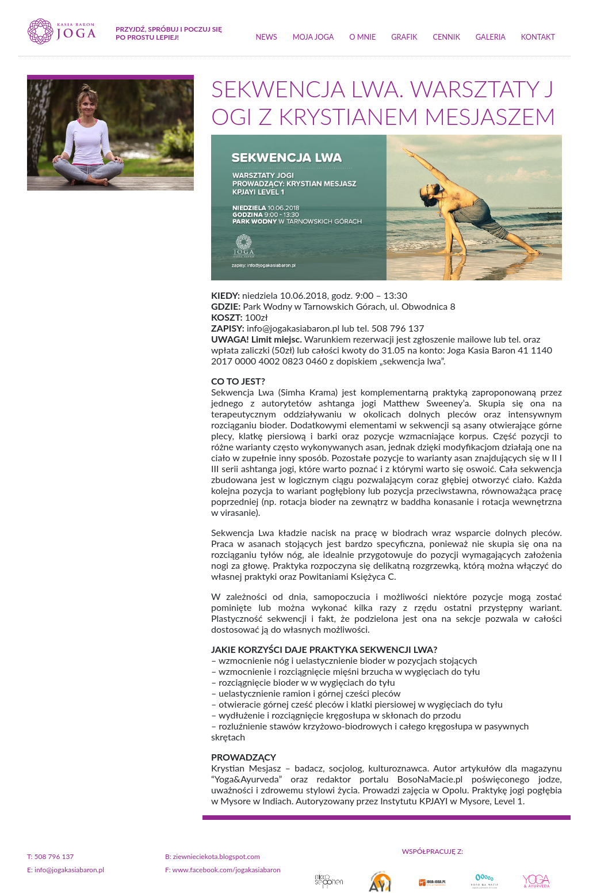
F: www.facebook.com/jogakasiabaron (223, 869)
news (266, 36)
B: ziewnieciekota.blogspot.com (212, 856)
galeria (491, 36)
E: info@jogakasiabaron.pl (65, 869)
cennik (446, 36)
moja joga (313, 36)
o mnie (362, 36)
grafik (404, 36)
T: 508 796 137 (50, 856)
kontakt (538, 36)
